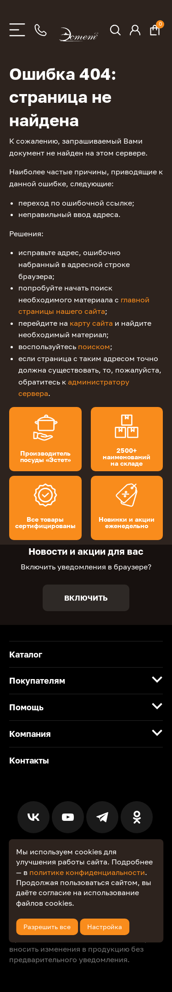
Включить (86, 597)
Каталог (25, 654)
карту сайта (91, 323)
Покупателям (37, 680)
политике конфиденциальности (87, 872)
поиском (94, 346)
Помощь (26, 707)
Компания (30, 734)
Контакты (29, 760)
